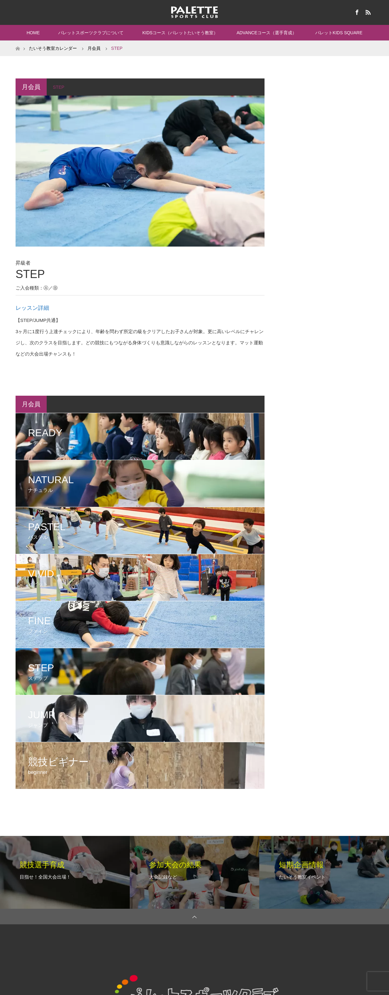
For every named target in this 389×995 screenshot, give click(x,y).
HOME (33, 32)
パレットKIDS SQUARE (339, 32)
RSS (367, 11)
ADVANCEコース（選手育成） (267, 32)
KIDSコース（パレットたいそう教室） (180, 32)
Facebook (356, 11)
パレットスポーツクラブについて (91, 32)
